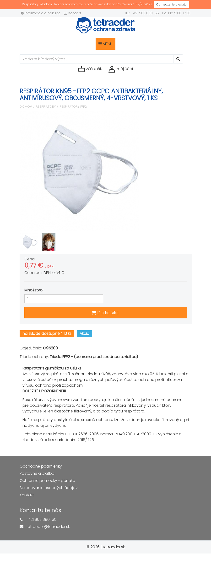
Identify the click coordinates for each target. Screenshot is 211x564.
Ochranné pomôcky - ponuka (47, 480)
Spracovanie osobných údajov (49, 487)
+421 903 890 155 (41, 519)
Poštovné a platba (37, 473)
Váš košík (90, 69)
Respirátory (46, 106)
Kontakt (72, 13)
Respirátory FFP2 (73, 106)
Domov (26, 106)
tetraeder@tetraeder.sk (48, 526)
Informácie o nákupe (40, 13)
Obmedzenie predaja (171, 4)
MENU (105, 44)
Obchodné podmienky (41, 466)
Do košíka (106, 312)
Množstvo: (33, 290)
